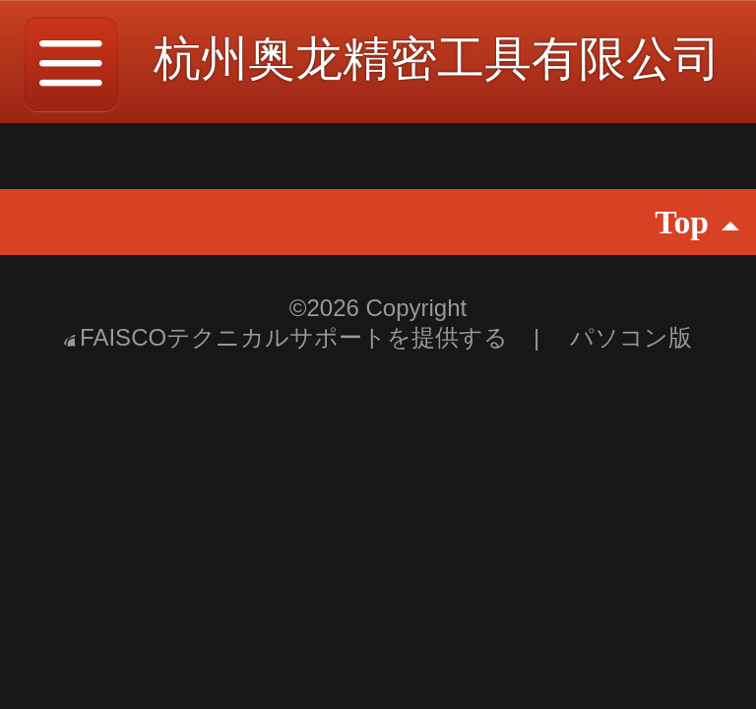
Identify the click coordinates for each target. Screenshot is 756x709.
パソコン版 (631, 337)
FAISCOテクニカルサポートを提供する (289, 337)
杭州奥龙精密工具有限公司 (437, 58)
